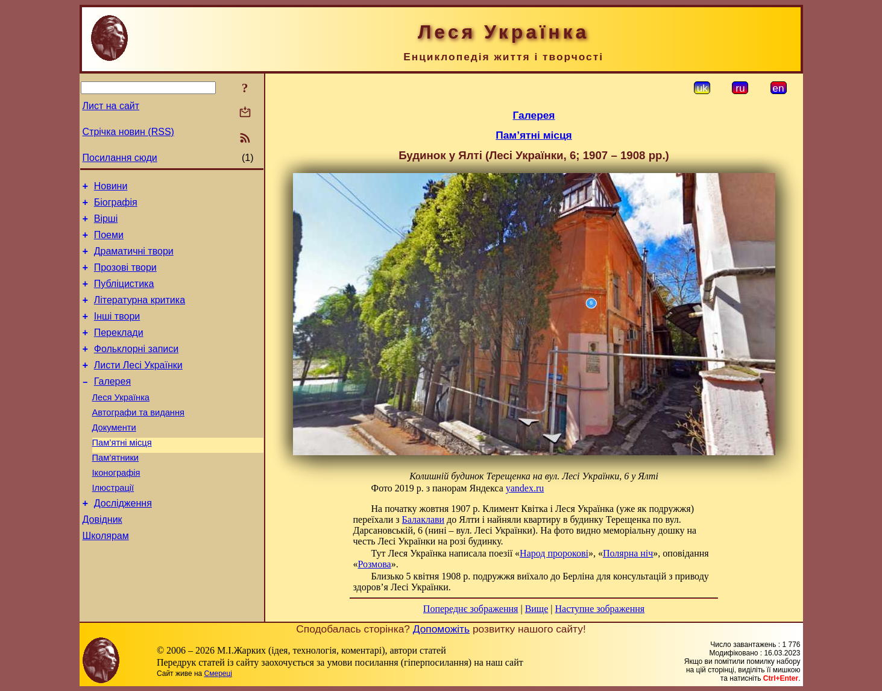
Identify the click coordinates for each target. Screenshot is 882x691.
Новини (111, 188)
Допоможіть (441, 629)
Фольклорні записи (136, 369)
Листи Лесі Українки (138, 387)
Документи (114, 456)
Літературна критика (139, 314)
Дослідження (123, 541)
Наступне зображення (599, 609)
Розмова (374, 564)
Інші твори (117, 332)
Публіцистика (124, 296)
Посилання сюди (120, 158)
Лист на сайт (111, 106)
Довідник (102, 559)
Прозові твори (125, 278)
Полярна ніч (628, 553)
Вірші (106, 224)
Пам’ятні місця (122, 473)
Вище (537, 609)
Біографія (115, 206)
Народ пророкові (554, 553)
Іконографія (116, 507)
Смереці (218, 673)
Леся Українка (121, 423)
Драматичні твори (134, 260)
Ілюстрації (113, 524)
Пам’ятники (115, 490)
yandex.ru (525, 488)
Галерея (112, 405)
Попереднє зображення (470, 609)
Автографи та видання (138, 439)
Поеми (109, 242)
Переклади (118, 351)
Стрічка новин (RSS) (128, 132)
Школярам (106, 577)
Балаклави (423, 519)
